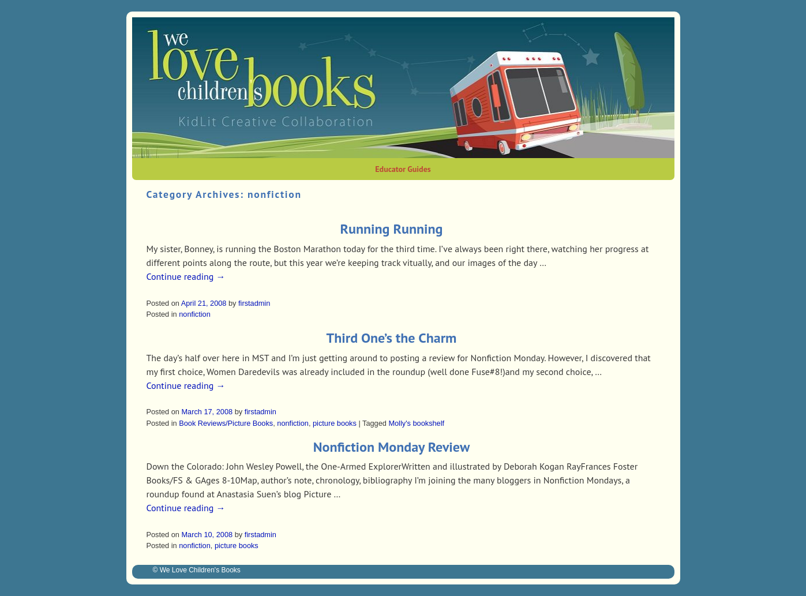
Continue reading (186, 276)
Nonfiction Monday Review (391, 447)
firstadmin (254, 303)
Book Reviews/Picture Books (226, 423)
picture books (335, 423)
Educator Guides (402, 169)
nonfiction (195, 314)
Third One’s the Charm (392, 338)
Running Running (391, 229)
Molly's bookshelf (416, 423)
